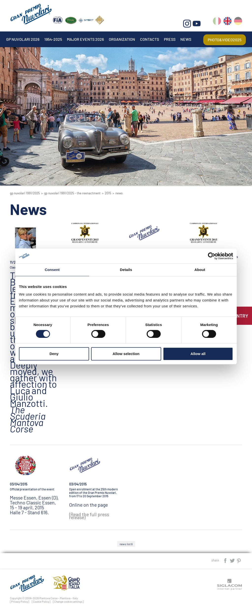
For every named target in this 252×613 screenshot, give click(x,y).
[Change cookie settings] (68, 601)
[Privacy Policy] (19, 601)
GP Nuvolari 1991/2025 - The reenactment (72, 193)
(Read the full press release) (89, 516)
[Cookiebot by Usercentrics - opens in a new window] (211, 256)
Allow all (197, 354)
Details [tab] (126, 270)
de (238, 22)
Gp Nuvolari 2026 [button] (22, 39)
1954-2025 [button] (53, 39)
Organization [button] (122, 39)
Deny (54, 354)
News (185, 39)
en (227, 22)
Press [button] (169, 39)
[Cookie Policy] (41, 601)
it (217, 22)
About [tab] (199, 270)
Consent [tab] (52, 270)
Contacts (149, 39)
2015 (108, 193)
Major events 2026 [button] (85, 39)
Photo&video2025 (224, 39)
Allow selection (125, 354)
